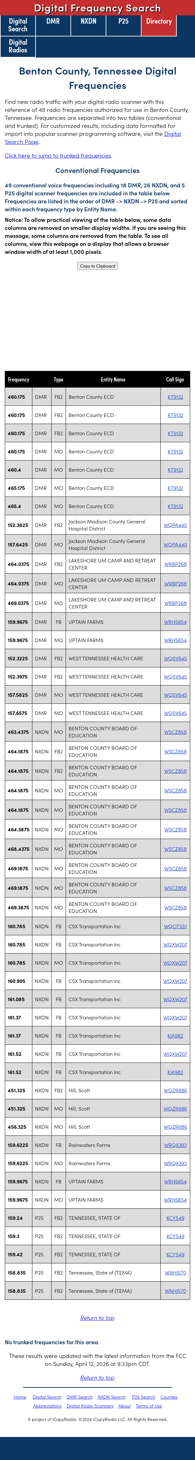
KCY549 (175, 1217)
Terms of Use (149, 1405)
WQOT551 (175, 926)
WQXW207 (175, 944)
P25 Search (143, 1396)
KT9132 (175, 396)
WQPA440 (175, 524)
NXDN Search (112, 1396)
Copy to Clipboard (97, 266)
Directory (159, 20)
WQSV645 (175, 658)
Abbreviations (47, 1405)
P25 (123, 20)
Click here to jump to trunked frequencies (58, 155)
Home (20, 1396)
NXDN (88, 20)
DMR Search (80, 1396)
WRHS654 (175, 621)
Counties (169, 1396)
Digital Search (18, 24)
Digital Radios (18, 45)
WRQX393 (175, 1144)
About (124, 1405)
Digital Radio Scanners (90, 1405)
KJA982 (175, 1035)
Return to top (97, 1318)
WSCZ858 (175, 731)
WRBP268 (175, 563)
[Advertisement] (97, 320)
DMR (53, 20)
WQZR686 (175, 1090)
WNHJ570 (175, 1272)
